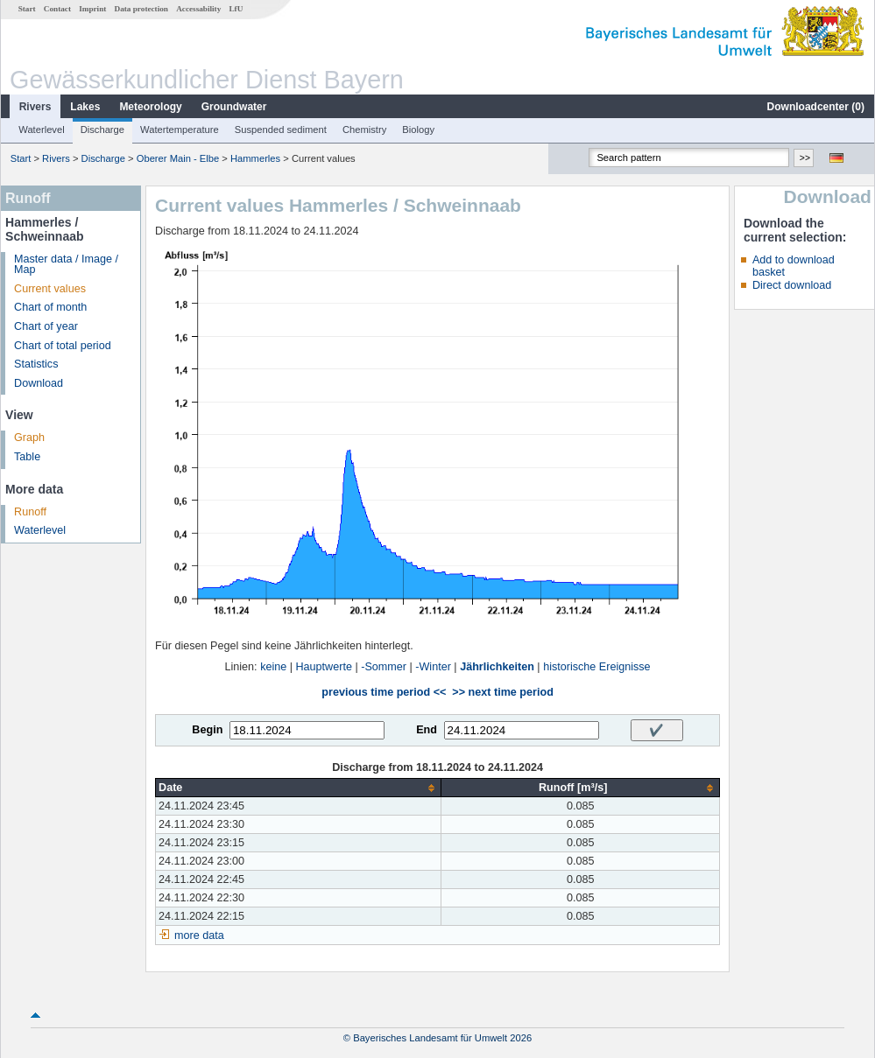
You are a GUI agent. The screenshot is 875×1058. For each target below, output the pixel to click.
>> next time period (502, 692)
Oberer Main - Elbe (178, 158)
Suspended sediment (281, 129)
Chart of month (50, 307)
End (426, 730)
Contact (57, 8)
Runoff (30, 512)
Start (27, 8)
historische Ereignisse (597, 667)
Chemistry (364, 129)
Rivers (35, 107)
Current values (50, 289)
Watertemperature (179, 129)
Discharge (102, 129)
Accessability (198, 8)
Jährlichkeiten (497, 667)
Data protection (141, 8)
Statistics (36, 364)
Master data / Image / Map (66, 265)
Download (38, 383)
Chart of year (46, 326)
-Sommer (383, 667)
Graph (29, 437)
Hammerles (255, 158)
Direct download (791, 285)
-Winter (433, 667)
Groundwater (234, 107)
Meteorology (150, 107)
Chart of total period (62, 346)
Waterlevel (41, 129)
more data (199, 935)
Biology (418, 129)
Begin (207, 730)
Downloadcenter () (815, 107)
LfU (236, 8)
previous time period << (383, 692)
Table (27, 457)
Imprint (92, 8)
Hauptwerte (324, 667)
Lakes (85, 107)
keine (273, 667)
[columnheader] (298, 788)
